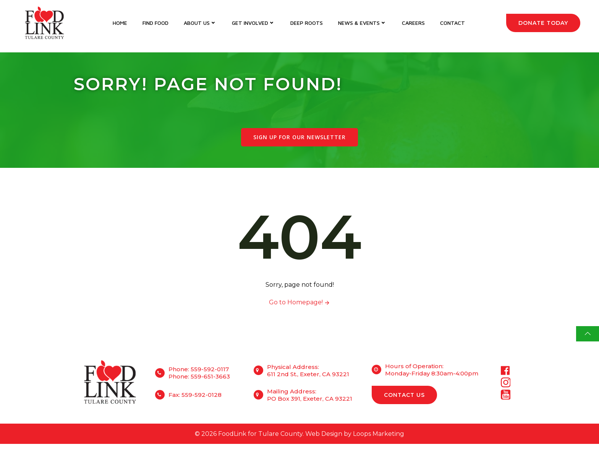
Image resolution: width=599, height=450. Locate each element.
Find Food (155, 23)
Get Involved (253, 23)
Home (120, 23)
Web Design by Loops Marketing (354, 439)
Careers (413, 23)
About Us (200, 23)
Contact (452, 23)
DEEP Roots (306, 23)
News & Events (362, 23)
